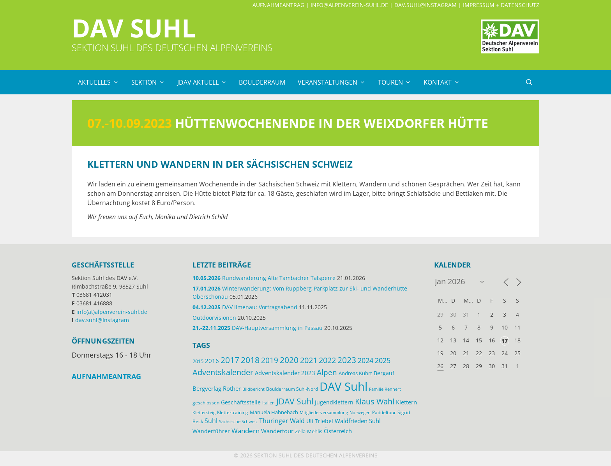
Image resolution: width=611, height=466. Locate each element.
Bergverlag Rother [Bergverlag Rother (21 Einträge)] (216, 388)
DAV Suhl (134, 28)
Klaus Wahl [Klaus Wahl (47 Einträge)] (374, 401)
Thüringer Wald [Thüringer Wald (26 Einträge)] (282, 420)
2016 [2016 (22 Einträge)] (212, 360)
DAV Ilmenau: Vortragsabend (244, 307)
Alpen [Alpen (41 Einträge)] (327, 372)
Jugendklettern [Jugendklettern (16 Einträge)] (334, 402)
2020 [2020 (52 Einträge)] (289, 359)
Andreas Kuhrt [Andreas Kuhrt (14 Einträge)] (355, 373)
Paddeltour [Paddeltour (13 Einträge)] (384, 412)
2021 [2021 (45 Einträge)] (308, 360)
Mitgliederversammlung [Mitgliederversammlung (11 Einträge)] (324, 412)
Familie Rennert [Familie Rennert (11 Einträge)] (385, 389)
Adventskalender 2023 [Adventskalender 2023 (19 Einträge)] (285, 373)
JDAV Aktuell (205, 82)
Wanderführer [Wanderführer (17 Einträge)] (211, 431)
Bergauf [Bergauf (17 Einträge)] (384, 373)
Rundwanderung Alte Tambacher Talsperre (264, 278)
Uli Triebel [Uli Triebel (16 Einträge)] (319, 421)
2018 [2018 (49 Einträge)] (250, 359)
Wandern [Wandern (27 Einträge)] (245, 430)
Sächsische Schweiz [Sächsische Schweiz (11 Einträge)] (238, 421)
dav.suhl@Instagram (425, 5)
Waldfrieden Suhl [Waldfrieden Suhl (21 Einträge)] (358, 421)
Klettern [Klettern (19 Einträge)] (406, 402)
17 (505, 340)
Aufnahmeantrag (278, 5)
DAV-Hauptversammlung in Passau (257, 327)
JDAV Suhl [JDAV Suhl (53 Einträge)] (294, 401)
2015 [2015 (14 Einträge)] (197, 361)
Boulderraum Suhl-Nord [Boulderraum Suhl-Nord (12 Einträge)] (292, 389)
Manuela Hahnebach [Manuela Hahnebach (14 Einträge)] (274, 412)
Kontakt (445, 82)
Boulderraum (262, 82)
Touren (397, 82)
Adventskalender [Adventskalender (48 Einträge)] (222, 372)
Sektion (151, 82)
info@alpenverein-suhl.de (349, 5)
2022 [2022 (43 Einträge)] (327, 360)
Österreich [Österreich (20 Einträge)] (338, 431)
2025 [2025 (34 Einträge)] (382, 360)
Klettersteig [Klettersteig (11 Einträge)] (203, 412)
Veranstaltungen (335, 82)
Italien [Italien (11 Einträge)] (268, 403)
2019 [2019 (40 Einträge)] (269, 360)
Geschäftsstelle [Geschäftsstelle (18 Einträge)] (241, 402)
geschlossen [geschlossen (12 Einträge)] (205, 402)
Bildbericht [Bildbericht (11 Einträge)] (253, 389)
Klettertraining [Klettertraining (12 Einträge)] (232, 412)
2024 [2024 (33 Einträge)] (365, 360)
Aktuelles (101, 82)
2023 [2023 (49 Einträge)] (346, 359)
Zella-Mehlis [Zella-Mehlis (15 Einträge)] (308, 431)
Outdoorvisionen (214, 317)
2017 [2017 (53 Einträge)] (230, 359)
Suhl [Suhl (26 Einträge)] (211, 420)
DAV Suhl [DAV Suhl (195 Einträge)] (343, 386)
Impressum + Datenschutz (501, 5)
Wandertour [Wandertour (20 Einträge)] (277, 431)
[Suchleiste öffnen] (529, 82)
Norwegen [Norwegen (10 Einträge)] (360, 412)
